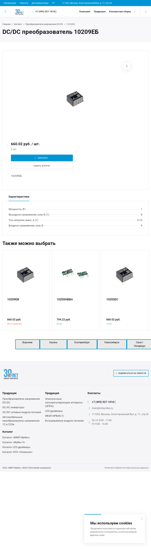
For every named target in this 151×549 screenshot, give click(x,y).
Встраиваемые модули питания (64, 420)
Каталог (18, 24)
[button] (127, 66)
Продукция (99, 11)
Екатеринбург (82, 342)
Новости (24, 3)
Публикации (10, 3)
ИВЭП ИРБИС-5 (54, 415)
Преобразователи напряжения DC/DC (44, 24)
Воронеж (27, 342)
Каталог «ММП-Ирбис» (16, 437)
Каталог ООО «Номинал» (17, 451)
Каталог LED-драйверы (16, 447)
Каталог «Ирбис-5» (13, 442)
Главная (6, 24)
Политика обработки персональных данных (126, 468)
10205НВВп (65, 299)
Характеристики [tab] (18, 196)
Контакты (94, 393)
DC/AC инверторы (13, 407)
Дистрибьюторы (40, 3)
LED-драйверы (54, 410)
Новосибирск (111, 342)
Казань (53, 342)
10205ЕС (112, 299)
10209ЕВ (13, 299)
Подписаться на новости (131, 373)
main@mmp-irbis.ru (102, 408)
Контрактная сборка (120, 11)
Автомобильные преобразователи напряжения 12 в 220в (20, 421)
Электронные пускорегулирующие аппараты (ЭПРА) (64, 402)
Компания (84, 11)
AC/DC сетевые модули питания (21, 412)
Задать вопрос (42, 166)
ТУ (53, 3)
